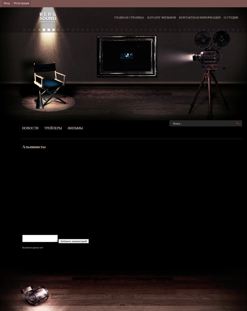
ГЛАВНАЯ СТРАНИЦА (129, 17)
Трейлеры (53, 128)
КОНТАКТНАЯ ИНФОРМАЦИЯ (200, 17)
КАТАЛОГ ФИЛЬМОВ (161, 17)
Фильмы (75, 128)
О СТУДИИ (231, 17)
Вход (7, 3)
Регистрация (21, 3)
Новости (30, 128)
